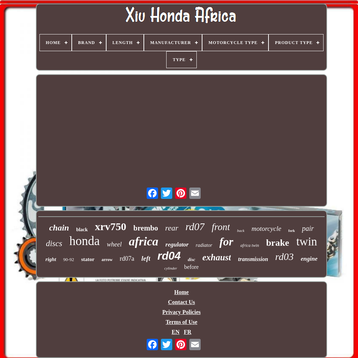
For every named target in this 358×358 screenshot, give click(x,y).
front (221, 227)
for (226, 241)
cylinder (170, 268)
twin (306, 241)
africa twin (249, 245)
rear (171, 227)
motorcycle (266, 228)
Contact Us (181, 302)
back (240, 230)
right (50, 259)
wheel (114, 244)
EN (175, 332)
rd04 (168, 256)
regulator (177, 244)
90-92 (68, 259)
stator (87, 259)
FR (187, 332)
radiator (204, 245)
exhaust (216, 257)
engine (309, 258)
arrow (107, 259)
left (145, 258)
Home (181, 292)
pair (308, 228)
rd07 (195, 226)
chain (59, 227)
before (191, 267)
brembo (145, 228)
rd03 (284, 256)
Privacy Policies (181, 312)
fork (291, 231)
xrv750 (110, 226)
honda (84, 241)
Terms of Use (181, 322)
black (82, 229)
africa (143, 241)
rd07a (127, 258)
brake (277, 243)
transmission (253, 259)
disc (191, 259)
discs (54, 243)
